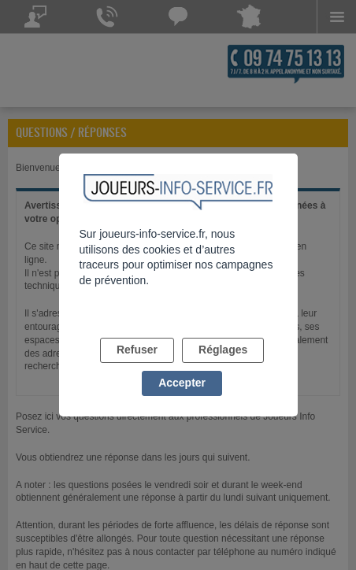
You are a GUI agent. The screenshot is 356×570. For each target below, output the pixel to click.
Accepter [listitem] (182, 382)
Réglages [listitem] (222, 349)
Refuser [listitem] (137, 349)
